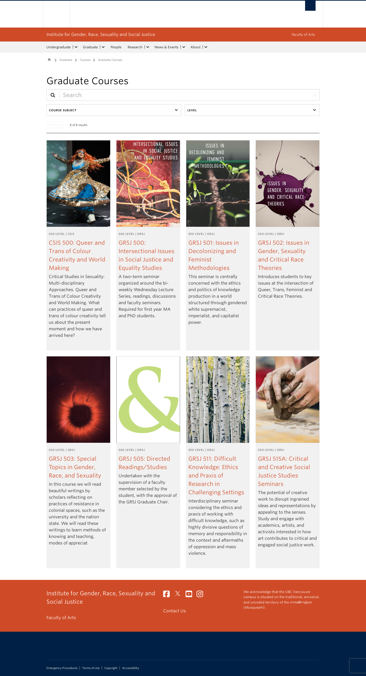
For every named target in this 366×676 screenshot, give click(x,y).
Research (135, 47)
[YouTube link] (191, 595)
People (116, 47)
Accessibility (130, 668)
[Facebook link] (168, 595)
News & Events (166, 47)
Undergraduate (58, 47)
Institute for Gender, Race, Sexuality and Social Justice (100, 34)
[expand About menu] (206, 47)
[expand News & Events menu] (184, 47)
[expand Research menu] (148, 47)
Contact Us (174, 610)
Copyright (110, 668)
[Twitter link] (179, 595)
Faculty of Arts (303, 34)
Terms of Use (91, 668)
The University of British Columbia (56, 14)
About (195, 47)
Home (49, 59)
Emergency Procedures (61, 668)
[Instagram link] (202, 595)
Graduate (90, 47)
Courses (85, 60)
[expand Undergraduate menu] (76, 47)
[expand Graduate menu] (103, 47)
